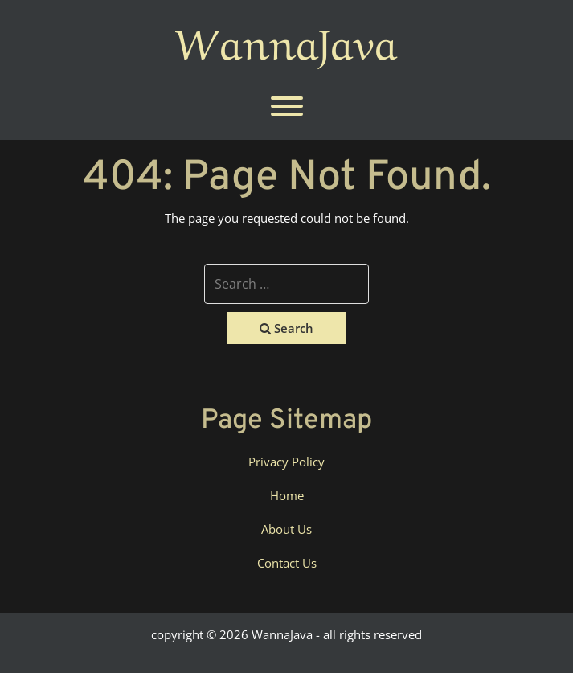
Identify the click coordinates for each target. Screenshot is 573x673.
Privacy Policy (286, 461)
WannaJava (286, 39)
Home (287, 495)
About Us (286, 529)
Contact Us (287, 563)
